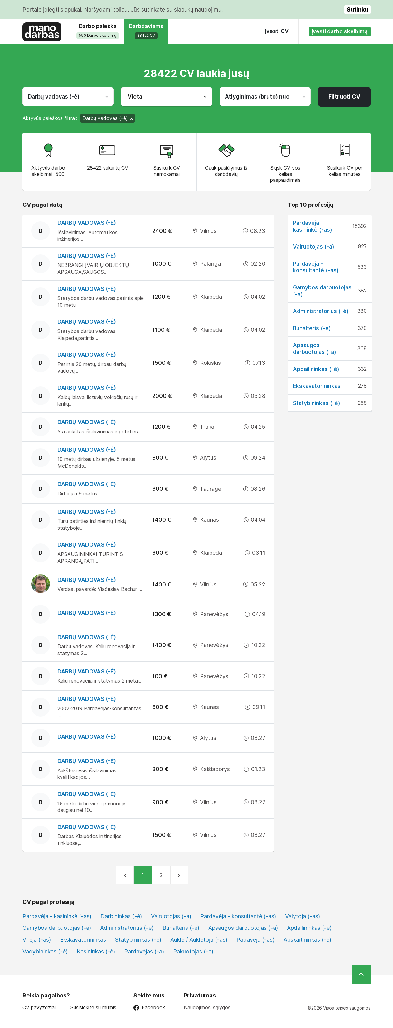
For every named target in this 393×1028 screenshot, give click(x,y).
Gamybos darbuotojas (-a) (56, 927)
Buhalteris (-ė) (312, 328)
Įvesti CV (277, 31)
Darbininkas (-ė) (121, 916)
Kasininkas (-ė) (96, 951)
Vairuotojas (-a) (313, 246)
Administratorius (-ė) (321, 311)
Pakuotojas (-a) (193, 951)
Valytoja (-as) (302, 916)
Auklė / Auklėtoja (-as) (198, 939)
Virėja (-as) (36, 939)
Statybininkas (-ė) (316, 403)
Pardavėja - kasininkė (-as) (312, 226)
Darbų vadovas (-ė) (86, 223)
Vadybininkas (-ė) (45, 951)
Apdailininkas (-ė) (316, 369)
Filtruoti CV (344, 96)
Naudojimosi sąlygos (207, 1007)
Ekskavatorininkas (317, 386)
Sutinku (357, 9)
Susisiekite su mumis (93, 1008)
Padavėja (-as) (255, 939)
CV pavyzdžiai (39, 1008)
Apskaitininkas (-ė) (307, 939)
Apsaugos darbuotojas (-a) (314, 348)
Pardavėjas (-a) (144, 951)
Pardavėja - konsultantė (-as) (316, 267)
